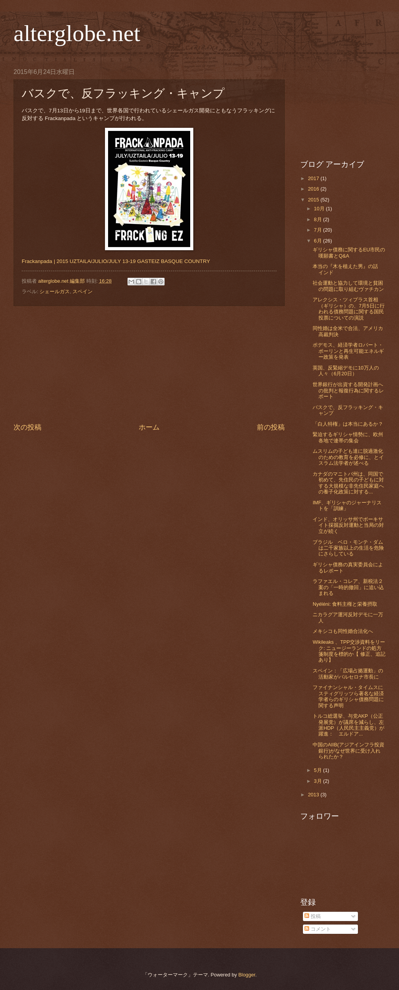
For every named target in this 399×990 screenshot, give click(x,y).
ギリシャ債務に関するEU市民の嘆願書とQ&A (349, 252)
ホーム (149, 427)
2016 (314, 189)
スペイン (82, 291)
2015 (314, 200)
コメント (317, 929)
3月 (318, 781)
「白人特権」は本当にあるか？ (348, 424)
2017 (314, 178)
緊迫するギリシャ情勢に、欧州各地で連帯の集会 (348, 437)
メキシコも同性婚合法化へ (343, 631)
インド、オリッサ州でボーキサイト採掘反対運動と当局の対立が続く (348, 525)
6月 (318, 241)
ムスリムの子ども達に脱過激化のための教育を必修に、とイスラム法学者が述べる (348, 457)
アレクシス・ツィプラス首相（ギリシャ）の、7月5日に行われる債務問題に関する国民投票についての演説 (348, 308)
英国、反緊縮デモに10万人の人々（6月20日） (345, 370)
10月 (320, 208)
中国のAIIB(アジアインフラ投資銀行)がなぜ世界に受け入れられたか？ (348, 751)
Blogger (246, 975)
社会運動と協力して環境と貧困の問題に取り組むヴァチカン (348, 286)
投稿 (312, 916)
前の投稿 (271, 427)
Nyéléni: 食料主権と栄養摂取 (345, 604)
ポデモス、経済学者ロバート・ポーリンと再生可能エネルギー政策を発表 (348, 351)
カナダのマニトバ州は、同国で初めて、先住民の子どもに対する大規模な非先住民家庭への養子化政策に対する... (348, 483)
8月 (318, 219)
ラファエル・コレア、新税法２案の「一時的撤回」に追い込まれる (348, 587)
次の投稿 (27, 427)
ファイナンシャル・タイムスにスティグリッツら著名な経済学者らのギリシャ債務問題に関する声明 (348, 696)
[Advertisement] (149, 364)
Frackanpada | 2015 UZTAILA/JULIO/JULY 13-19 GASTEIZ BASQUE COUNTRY (116, 261)
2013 (314, 795)
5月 (318, 770)
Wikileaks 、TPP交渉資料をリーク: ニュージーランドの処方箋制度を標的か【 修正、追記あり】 (349, 651)
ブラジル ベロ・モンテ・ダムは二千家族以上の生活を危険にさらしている (348, 548)
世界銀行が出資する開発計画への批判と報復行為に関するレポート (348, 390)
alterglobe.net (77, 33)
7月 (318, 230)
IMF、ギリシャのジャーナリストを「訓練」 (347, 505)
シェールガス (55, 291)
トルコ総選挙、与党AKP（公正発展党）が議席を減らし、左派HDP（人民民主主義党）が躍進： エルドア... (348, 725)
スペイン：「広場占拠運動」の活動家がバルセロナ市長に (348, 673)
